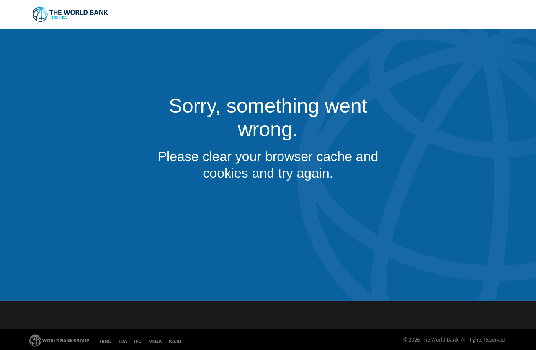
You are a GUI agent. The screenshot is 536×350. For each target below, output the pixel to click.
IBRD (106, 341)
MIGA (155, 341)
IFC (138, 341)
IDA (123, 341)
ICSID (174, 341)
